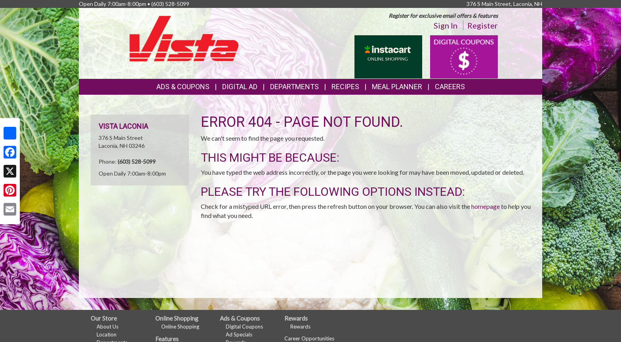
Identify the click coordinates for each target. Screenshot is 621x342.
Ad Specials (239, 334)
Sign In (445, 25)
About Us (107, 326)
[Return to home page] (184, 37)
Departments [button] (294, 86)
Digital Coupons (244, 326)
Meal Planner (397, 86)
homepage (485, 206)
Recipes (345, 86)
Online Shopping (180, 326)
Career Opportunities (309, 338)
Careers (450, 86)
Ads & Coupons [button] (183, 86)
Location (106, 334)
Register (482, 25)
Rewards (300, 326)
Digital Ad (239, 86)
